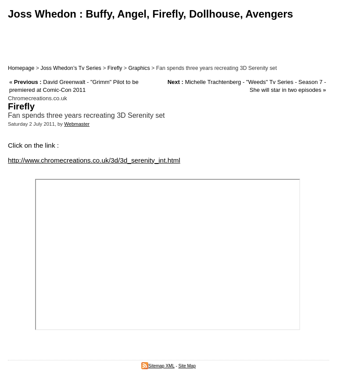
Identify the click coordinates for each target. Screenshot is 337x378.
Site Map (187, 365)
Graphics (139, 68)
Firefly (115, 68)
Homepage (21, 68)
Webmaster (77, 124)
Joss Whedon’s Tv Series (70, 68)
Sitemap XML (158, 365)
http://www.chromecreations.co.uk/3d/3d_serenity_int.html (94, 160)
